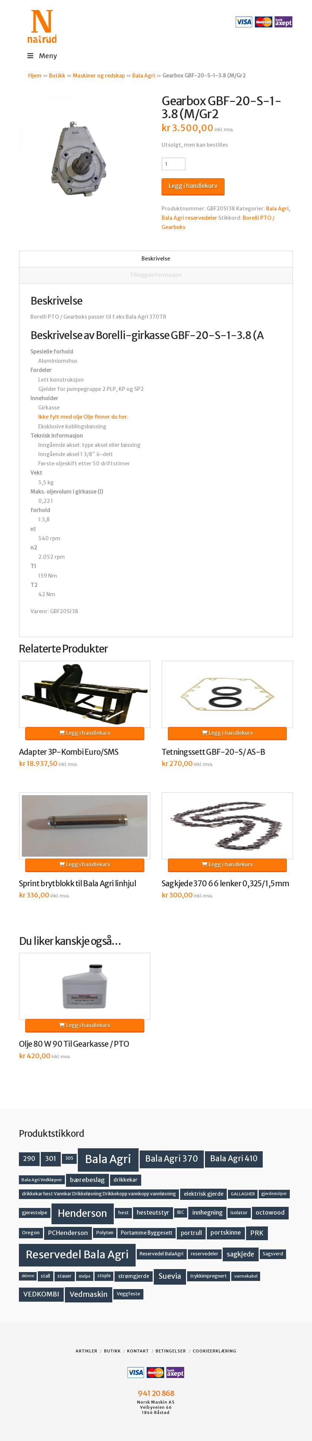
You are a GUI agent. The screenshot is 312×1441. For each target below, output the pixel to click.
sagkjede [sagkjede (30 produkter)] (240, 1254)
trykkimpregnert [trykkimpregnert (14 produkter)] (208, 1276)
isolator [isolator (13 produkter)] (239, 1212)
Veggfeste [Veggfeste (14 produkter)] (128, 1293)
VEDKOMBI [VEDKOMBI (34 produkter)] (41, 1294)
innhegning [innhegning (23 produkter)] (207, 1212)
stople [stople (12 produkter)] (104, 1275)
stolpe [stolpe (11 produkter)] (84, 1276)
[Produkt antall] (174, 163)
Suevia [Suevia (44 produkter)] (170, 1276)
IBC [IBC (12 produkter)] (180, 1212)
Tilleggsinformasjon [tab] (156, 275)
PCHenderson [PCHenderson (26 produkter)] (68, 1232)
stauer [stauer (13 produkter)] (64, 1276)
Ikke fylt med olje (60, 417)
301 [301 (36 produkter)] (50, 1158)
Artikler (86, 1351)
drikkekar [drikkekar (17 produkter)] (125, 1179)
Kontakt (138, 1351)
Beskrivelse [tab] (156, 258)
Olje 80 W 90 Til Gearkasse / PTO (74, 1044)
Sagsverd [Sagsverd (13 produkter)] (273, 1253)
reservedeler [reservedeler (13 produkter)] (204, 1253)
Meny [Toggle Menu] (41, 56)
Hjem (35, 75)
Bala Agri (143, 75)
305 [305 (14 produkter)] (69, 1158)
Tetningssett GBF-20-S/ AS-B (213, 752)
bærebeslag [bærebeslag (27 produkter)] (87, 1180)
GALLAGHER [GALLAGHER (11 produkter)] (243, 1193)
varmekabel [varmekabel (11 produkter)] (246, 1276)
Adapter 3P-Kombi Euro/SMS (69, 752)
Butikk (57, 75)
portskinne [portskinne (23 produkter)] (225, 1232)
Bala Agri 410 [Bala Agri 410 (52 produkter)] (234, 1158)
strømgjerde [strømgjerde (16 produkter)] (133, 1276)
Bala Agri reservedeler (189, 218)
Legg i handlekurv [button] (84, 733)
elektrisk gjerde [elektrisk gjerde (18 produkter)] (203, 1194)
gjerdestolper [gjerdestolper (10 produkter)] (274, 1193)
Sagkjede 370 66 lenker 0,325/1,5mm (225, 884)
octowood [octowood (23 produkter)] (270, 1212)
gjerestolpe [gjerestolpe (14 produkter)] (34, 1212)
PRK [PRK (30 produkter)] (256, 1233)
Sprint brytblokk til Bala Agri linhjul (77, 884)
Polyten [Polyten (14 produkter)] (104, 1232)
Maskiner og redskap (99, 75)
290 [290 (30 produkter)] (29, 1159)
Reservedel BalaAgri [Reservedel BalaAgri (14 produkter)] (161, 1253)
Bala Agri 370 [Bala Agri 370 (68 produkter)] (171, 1158)
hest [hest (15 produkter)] (123, 1212)
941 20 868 (155, 1393)
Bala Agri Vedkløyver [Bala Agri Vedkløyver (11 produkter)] (41, 1179)
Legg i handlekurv (193, 185)
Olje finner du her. (106, 417)
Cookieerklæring (214, 1351)
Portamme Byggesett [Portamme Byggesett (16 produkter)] (146, 1233)
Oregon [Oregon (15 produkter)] (31, 1232)
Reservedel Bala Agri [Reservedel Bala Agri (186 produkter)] (77, 1254)
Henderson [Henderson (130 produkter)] (82, 1213)
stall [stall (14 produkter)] (45, 1276)
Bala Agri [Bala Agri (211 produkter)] (108, 1159)
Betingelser (171, 1351)
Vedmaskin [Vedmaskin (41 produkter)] (89, 1294)
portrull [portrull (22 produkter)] (191, 1232)
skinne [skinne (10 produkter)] (27, 1276)
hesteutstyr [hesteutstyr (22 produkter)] (153, 1212)
